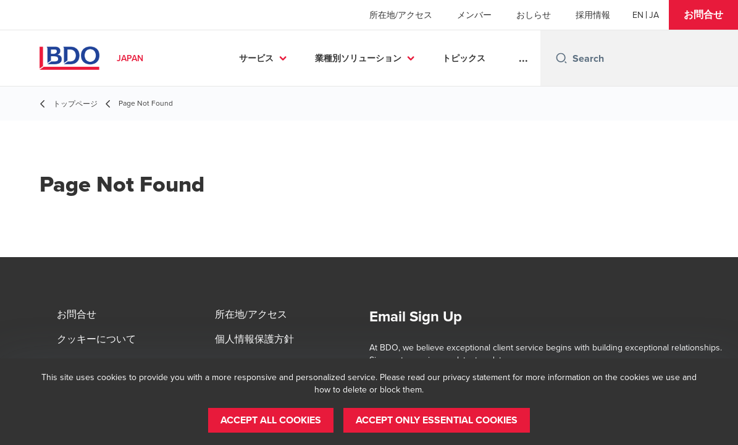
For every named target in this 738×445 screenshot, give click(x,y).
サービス (256, 58)
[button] (703, 15)
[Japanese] (654, 15)
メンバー (474, 15)
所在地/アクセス (400, 15)
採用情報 (593, 15)
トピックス (463, 58)
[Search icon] (561, 58)
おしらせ (533, 15)
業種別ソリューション (358, 58)
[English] (638, 15)
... (523, 58)
